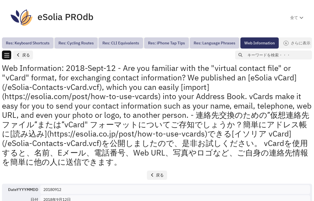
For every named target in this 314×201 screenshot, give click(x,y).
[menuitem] (27, 43)
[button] (23, 55)
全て (294, 17)
